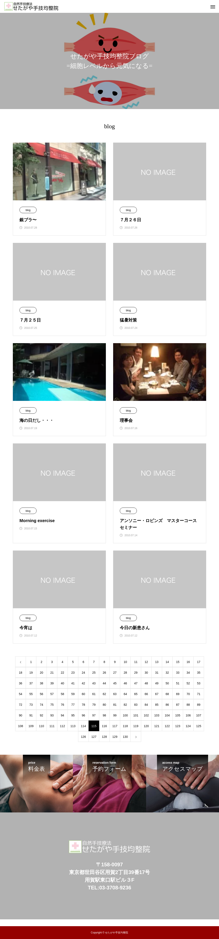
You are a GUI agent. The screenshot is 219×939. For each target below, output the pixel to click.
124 (188, 726)
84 (146, 704)
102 (146, 715)
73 (31, 704)
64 (125, 694)
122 (167, 726)
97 (94, 715)
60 (83, 694)
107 (198, 715)
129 (114, 736)
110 (41, 726)
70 (188, 694)
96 (83, 715)
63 (115, 694)
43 (94, 683)
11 (136, 662)
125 (198, 726)
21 (52, 672)
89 (198, 704)
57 (52, 694)
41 (73, 683)
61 (94, 694)
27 (115, 672)
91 (31, 715)
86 (167, 704)
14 (167, 662)
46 (125, 683)
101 (135, 715)
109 (30, 726)
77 (73, 704)
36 (20, 683)
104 (167, 715)
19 (31, 672)
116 (104, 726)
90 (20, 715)
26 (104, 672)
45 (115, 683)
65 (136, 694)
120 (146, 726)
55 (31, 694)
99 (115, 715)
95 (73, 715)
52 (188, 683)
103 (156, 715)
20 (41, 672)
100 (125, 715)
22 (62, 672)
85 (156, 704)
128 (104, 736)
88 (188, 704)
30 (146, 672)
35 (198, 672)
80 (104, 704)
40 (62, 683)
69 (177, 694)
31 (156, 672)
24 (83, 672)
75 (52, 704)
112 (62, 726)
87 (177, 704)
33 (177, 672)
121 (156, 726)
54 (20, 694)
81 (115, 704)
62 (104, 694)
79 (94, 704)
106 (188, 715)
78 (83, 704)
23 (73, 672)
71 (198, 694)
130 (125, 736)
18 (20, 672)
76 (62, 704)
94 (62, 715)
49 (156, 683)
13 (156, 662)
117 (114, 726)
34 (188, 672)
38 (41, 683)
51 (177, 683)
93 (52, 715)
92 (41, 715)
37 (31, 683)
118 (125, 726)
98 (104, 715)
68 (167, 694)
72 (20, 704)
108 (20, 726)
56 (41, 694)
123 (177, 726)
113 (72, 726)
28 (125, 672)
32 (167, 672)
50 (167, 683)
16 (188, 662)
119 (135, 726)
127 (93, 736)
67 (156, 694)
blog (28, 210)
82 (125, 704)
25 (94, 672)
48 (146, 683)
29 (136, 672)
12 (146, 662)
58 (62, 694)
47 (136, 683)
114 (83, 726)
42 (83, 683)
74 (41, 704)
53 (198, 683)
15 (177, 662)
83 (136, 704)
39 (52, 683)
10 (125, 662)
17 (198, 662)
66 (146, 694)
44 (104, 683)
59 (73, 694)
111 (51, 726)
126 (83, 736)
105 (177, 715)
